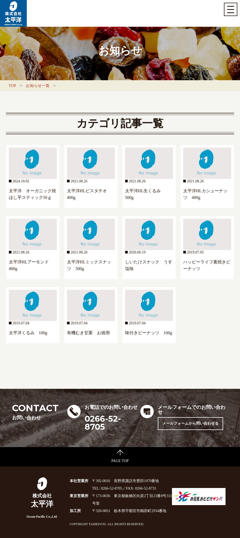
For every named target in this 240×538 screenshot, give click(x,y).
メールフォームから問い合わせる (190, 423)
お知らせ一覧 (38, 86)
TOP (12, 86)
